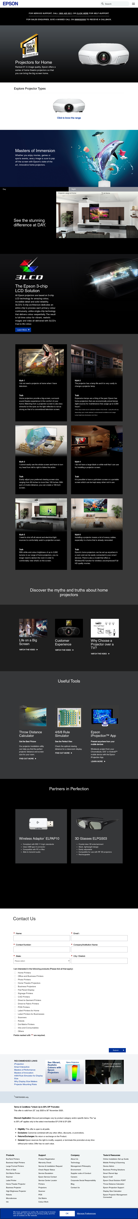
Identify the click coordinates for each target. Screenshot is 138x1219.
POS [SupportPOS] (40, 1195)
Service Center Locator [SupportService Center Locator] (47, 1180)
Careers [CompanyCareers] (74, 1177)
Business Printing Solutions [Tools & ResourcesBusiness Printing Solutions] (114, 1170)
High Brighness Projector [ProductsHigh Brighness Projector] (16, 1191)
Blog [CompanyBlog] (72, 1184)
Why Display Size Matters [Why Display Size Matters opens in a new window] (25, 1081)
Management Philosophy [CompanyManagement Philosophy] (81, 1166)
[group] (70, 1002)
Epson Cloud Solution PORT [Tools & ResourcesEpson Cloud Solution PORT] (114, 1180)
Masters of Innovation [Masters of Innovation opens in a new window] (23, 1073)
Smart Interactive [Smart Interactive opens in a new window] (21, 1067)
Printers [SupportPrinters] (41, 1184)
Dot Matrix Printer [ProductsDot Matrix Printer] (13, 1173)
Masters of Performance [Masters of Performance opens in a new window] (24, 1070)
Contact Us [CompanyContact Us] (75, 1187)
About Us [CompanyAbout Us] (74, 1159)
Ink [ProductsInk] (7, 1202)
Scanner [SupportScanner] (41, 1191)
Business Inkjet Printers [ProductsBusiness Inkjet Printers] (15, 1163)
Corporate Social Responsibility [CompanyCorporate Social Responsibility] (83, 1180)
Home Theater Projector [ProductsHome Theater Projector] (15, 1184)
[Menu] (133, 4)
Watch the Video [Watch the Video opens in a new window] (27, 650)
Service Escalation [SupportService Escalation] (45, 1173)
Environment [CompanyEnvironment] (76, 1170)
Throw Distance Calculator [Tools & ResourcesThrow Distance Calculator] (113, 1184)
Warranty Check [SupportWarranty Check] (44, 1163)
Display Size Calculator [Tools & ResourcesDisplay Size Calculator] (112, 1191)
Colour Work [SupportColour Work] (43, 1202)
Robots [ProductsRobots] (9, 1195)
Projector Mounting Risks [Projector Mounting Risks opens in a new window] (25, 1084)
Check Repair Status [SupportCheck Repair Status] (46, 1170)
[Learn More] (23, 330)
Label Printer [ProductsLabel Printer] (11, 1180)
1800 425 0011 (65, 13)
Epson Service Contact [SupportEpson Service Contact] (47, 1177)
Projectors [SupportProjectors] (42, 1187)
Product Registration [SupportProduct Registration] (46, 1159)
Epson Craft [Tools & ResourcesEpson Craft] (108, 1177)
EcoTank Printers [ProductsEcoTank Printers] (13, 1159)
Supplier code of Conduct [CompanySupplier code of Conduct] (81, 1173)
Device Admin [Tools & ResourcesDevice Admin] (108, 1166)
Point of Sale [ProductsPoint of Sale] (11, 1170)
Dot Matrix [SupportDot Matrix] (42, 1198)
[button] (67, 1213)
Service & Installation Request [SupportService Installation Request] (50, 1166)
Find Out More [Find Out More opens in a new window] (26, 759)
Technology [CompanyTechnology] (75, 1163)
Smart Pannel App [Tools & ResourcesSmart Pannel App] (110, 1173)
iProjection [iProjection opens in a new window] (19, 1064)
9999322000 (80, 19)
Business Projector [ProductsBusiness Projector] (13, 1187)
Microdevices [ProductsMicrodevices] (11, 1198)
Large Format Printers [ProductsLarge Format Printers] (15, 1166)
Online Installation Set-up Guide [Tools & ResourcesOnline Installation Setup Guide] (116, 1159)
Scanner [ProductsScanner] (9, 1177)
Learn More (97, 761)
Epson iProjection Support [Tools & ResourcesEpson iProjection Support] (113, 1187)
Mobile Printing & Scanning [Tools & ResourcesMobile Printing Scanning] (114, 1163)
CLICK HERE (82, 13)
